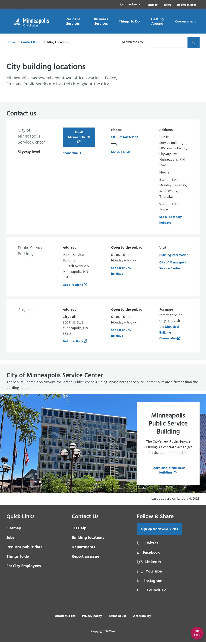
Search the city (132, 42)
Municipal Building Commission (169, 332)
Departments (83, 547)
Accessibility (142, 616)
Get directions (73, 285)
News (167, 5)
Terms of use (117, 616)
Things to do (17, 556)
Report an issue (85, 556)
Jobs (10, 538)
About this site (65, 616)
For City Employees (23, 566)
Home (10, 42)
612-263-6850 (120, 152)
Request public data (24, 547)
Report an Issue (186, 5)
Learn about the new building (168, 470)
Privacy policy (92, 616)
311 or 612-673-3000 (124, 137)
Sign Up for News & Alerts (159, 529)
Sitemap (153, 5)
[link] (130, 4)
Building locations (88, 538)
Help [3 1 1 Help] (79, 528)
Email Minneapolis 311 (79, 135)
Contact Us (28, 42)
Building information (173, 255)
